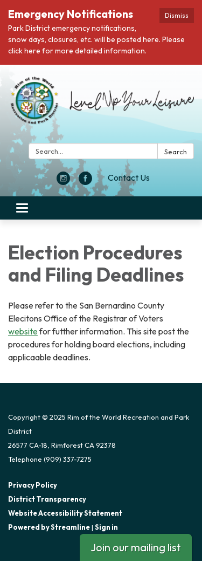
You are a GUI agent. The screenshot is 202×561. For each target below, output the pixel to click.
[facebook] (85, 181)
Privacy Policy (32, 485)
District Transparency (47, 499)
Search (175, 151)
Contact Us (129, 177)
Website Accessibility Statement (65, 513)
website (23, 331)
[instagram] (63, 181)
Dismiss (177, 15)
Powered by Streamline (49, 527)
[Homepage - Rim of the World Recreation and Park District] (101, 106)
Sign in (106, 527)
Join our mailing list (135, 547)
